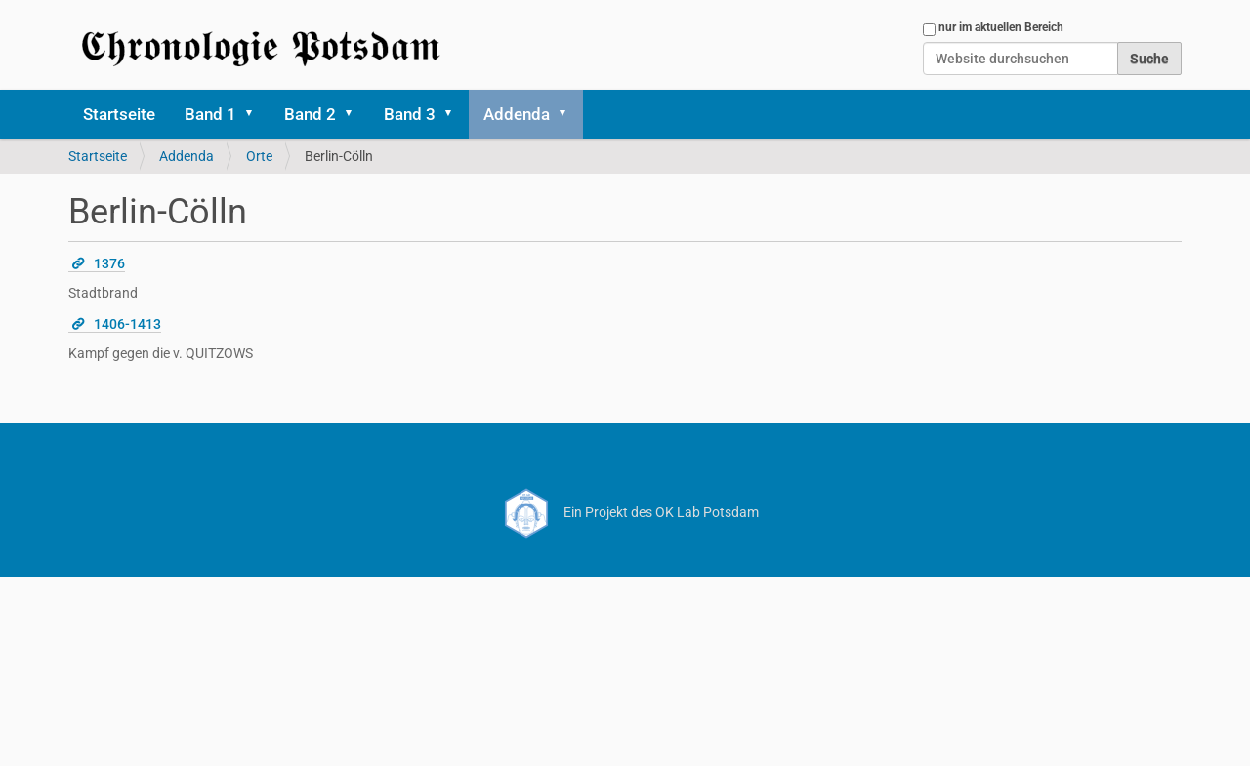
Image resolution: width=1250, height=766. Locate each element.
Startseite (119, 114)
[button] (256, 114)
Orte (259, 156)
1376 (109, 263)
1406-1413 (127, 324)
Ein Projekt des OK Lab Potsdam (625, 512)
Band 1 (210, 114)
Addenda (516, 114)
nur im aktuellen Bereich (1000, 27)
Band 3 (410, 114)
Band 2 (310, 114)
